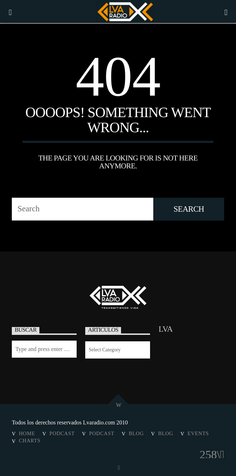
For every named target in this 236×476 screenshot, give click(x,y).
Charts (29, 440)
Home (27, 433)
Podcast (62, 433)
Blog (136, 433)
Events (198, 433)
